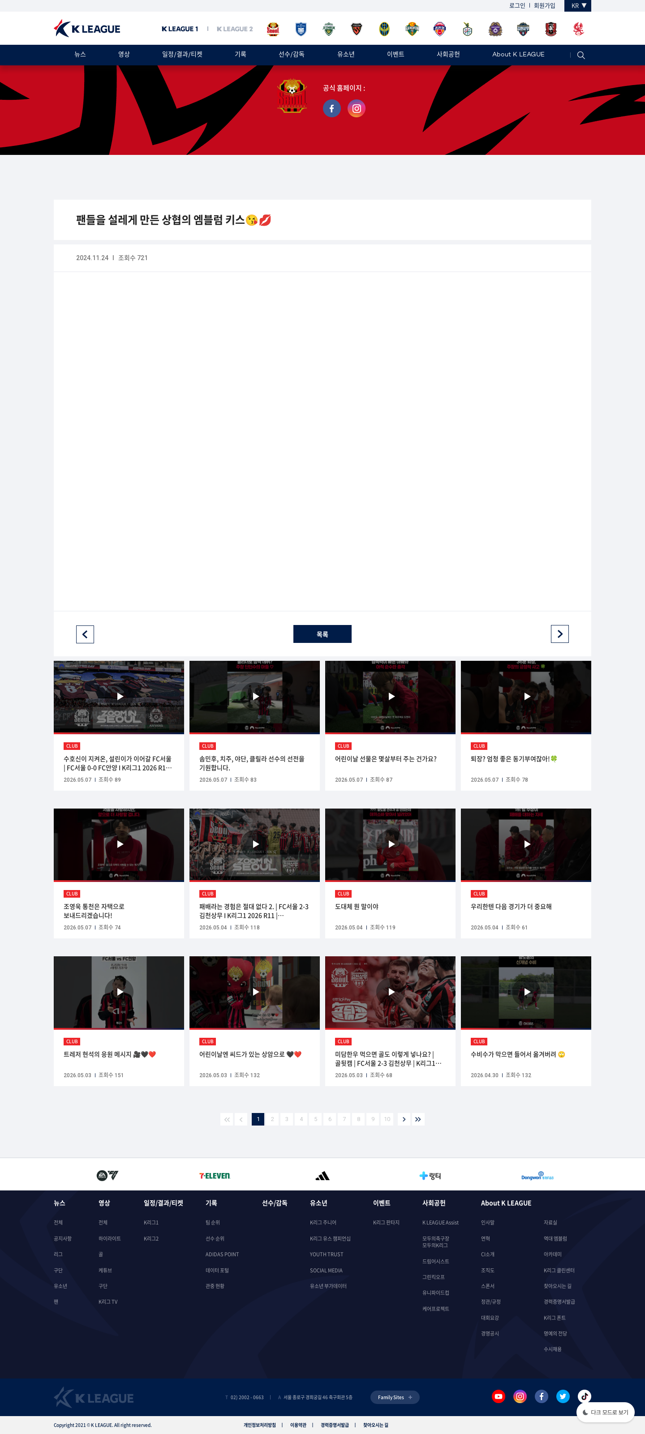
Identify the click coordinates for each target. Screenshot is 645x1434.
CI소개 (487, 1254)
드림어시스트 (435, 1261)
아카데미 (553, 1254)
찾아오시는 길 (558, 1286)
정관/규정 (491, 1302)
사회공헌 (448, 54)
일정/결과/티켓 (182, 54)
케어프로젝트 (435, 1309)
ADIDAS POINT (222, 1254)
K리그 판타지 (386, 1222)
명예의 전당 (555, 1333)
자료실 (550, 1222)
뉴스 (80, 54)
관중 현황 (215, 1286)
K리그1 (151, 1222)
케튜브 (105, 1270)
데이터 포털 (217, 1270)
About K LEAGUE (518, 54)
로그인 (517, 5)
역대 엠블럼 (555, 1238)
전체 (58, 1222)
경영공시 (490, 1333)
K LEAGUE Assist (440, 1222)
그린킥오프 (433, 1277)
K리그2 (151, 1238)
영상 (124, 54)
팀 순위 (213, 1222)
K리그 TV (108, 1302)
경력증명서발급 (559, 1302)
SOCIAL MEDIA (326, 1270)
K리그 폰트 (555, 1318)
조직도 (487, 1270)
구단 (58, 1270)
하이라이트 (110, 1238)
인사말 (487, 1222)
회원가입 (544, 5)
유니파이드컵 (435, 1293)
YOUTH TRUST (327, 1254)
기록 (240, 54)
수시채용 (553, 1349)
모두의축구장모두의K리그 (435, 1242)
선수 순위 (215, 1238)
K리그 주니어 (323, 1222)
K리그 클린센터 (559, 1270)
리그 (58, 1254)
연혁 (485, 1238)
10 (387, 1119)
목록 (322, 633)
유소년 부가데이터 (328, 1286)
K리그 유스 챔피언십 (330, 1238)
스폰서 (487, 1286)
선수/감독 (292, 54)
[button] (605, 1413)
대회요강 (490, 1318)
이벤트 (395, 54)
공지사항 (63, 1238)
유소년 (346, 54)
